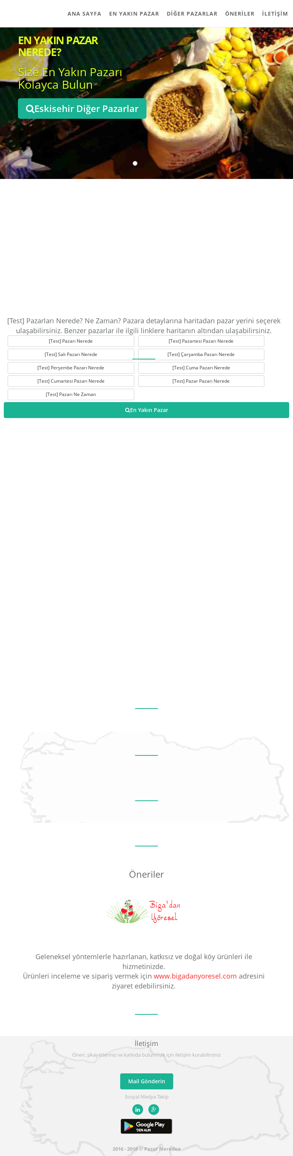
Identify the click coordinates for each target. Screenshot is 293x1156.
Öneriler (239, 13)
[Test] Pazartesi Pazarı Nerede (201, 341)
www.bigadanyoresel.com (195, 975)
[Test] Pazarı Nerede (71, 341)
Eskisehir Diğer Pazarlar (82, 108)
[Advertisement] (146, 247)
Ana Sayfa (84, 13)
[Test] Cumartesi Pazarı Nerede (71, 381)
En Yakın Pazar (134, 13)
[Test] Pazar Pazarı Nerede (201, 381)
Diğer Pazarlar (192, 13)
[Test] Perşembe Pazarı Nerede (70, 367)
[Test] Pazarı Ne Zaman (71, 394)
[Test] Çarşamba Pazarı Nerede (201, 354)
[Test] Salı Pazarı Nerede (71, 354)
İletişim (275, 13)
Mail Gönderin (146, 1081)
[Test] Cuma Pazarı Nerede (201, 367)
